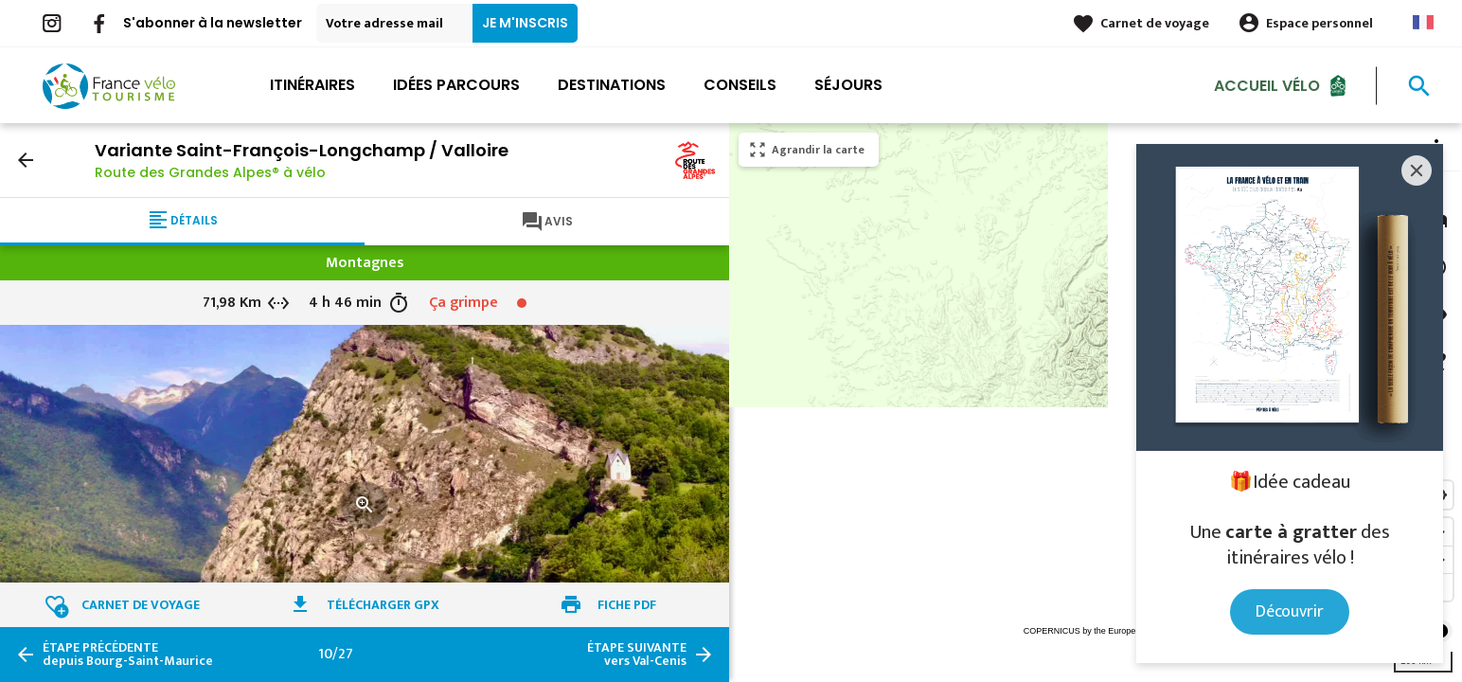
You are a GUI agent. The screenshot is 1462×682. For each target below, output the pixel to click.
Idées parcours (456, 85)
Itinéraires (312, 85)
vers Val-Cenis (636, 654)
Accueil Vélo (1267, 85)
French (1423, 22)
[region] (1095, 402)
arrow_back (25, 160)
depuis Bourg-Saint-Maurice (128, 654)
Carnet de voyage (1154, 23)
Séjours (848, 85)
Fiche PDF (626, 605)
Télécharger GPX (383, 605)
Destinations (612, 85)
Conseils (740, 85)
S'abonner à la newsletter (212, 22)
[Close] (1416, 170)
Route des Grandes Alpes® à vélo (210, 172)
